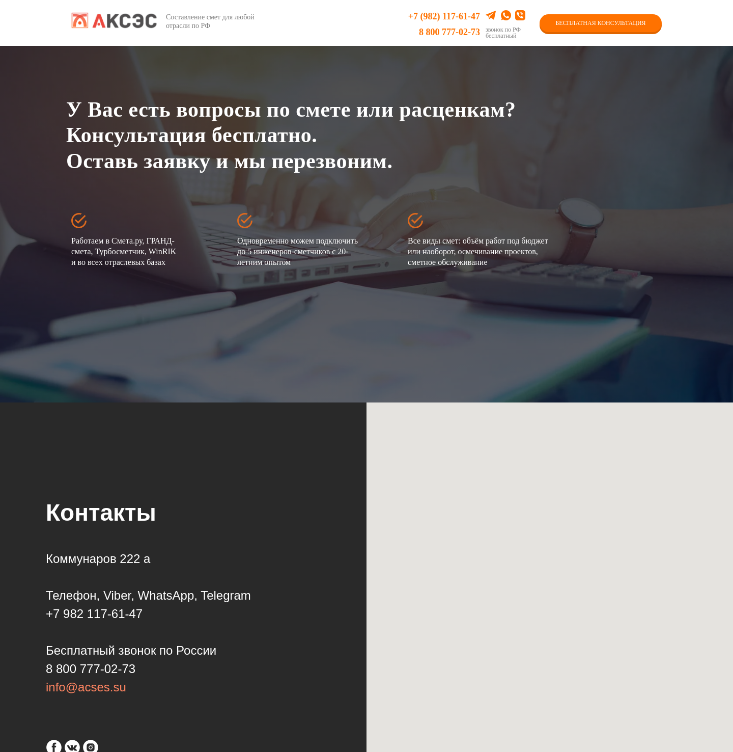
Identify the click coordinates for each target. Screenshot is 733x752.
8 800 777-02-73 (449, 32)
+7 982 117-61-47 (94, 614)
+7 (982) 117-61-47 (444, 16)
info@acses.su (86, 687)
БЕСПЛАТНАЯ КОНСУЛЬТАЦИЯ (600, 22)
